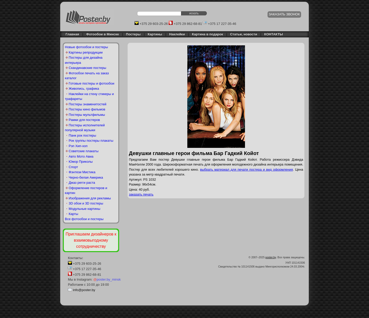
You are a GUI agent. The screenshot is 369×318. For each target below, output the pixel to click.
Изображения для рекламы (90, 198)
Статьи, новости (243, 34)
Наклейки (177, 34)
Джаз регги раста (82, 182)
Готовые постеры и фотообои (91, 83)
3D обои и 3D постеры (86, 203)
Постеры (133, 34)
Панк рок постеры (82, 135)
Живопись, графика (84, 88)
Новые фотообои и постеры (86, 47)
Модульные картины (84, 209)
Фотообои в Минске (102, 34)
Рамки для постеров (84, 120)
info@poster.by (84, 290)
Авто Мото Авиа (81, 156)
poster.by (270, 257)
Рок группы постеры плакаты (91, 140)
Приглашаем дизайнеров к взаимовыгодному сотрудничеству (91, 240)
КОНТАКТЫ (273, 34)
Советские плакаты (83, 151)
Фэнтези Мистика (82, 172)
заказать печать (141, 194)
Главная (71, 34)
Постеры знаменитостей (87, 104)
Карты (73, 214)
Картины (155, 34)
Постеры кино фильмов (87, 109)
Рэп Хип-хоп (78, 146)
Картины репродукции (86, 52)
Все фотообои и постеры (84, 219)
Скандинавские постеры (87, 68)
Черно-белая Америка (86, 177)
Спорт (73, 167)
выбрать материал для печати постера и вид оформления (246, 169)
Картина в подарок (207, 34)
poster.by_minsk (107, 279)
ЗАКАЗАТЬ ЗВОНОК (284, 14)
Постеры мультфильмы (87, 115)
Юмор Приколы (81, 161)
